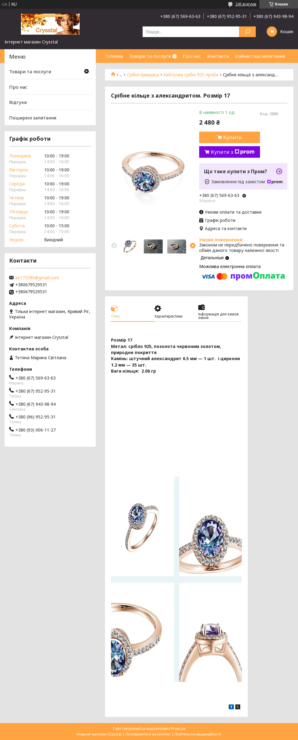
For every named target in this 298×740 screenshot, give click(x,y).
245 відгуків (245, 4)
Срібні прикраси (143, 74)
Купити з (233, 152)
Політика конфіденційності (198, 734)
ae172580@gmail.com (37, 278)
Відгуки (18, 102)
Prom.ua (178, 728)
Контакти (218, 56)
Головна (114, 56)
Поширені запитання (32, 118)
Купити (232, 137)
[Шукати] (247, 31)
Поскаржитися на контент (148, 734)
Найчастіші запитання (260, 56)
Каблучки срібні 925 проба (190, 74)
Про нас (192, 56)
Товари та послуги (150, 56)
